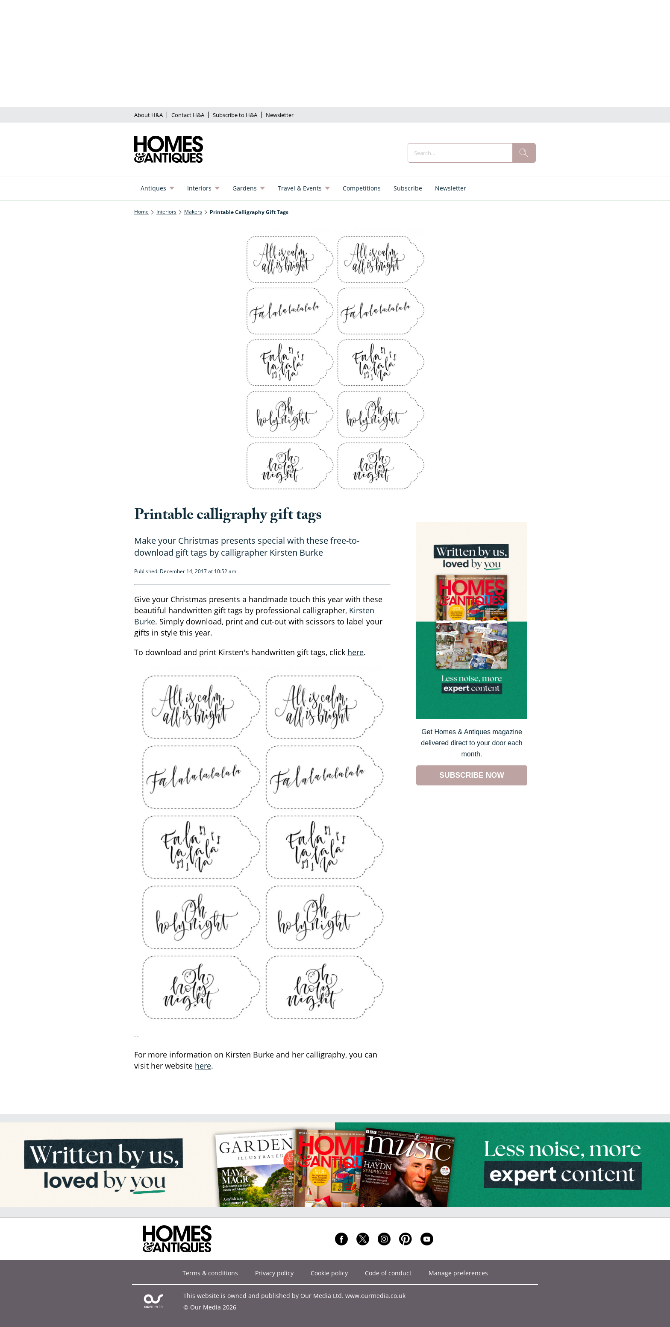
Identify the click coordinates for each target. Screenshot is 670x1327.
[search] (523, 153)
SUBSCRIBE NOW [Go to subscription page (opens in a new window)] (471, 775)
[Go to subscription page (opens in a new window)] (471, 717)
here (355, 652)
